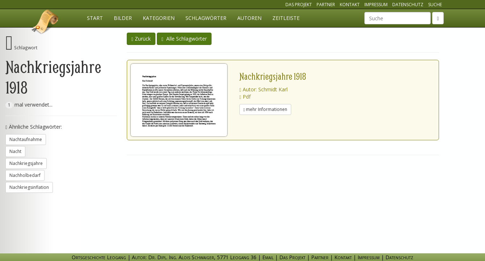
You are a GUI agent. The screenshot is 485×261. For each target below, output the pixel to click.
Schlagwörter (205, 17)
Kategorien (159, 17)
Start (95, 17)
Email (267, 257)
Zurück (141, 38)
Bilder (123, 17)
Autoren (249, 17)
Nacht (15, 151)
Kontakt (350, 4)
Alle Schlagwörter (184, 38)
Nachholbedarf (25, 175)
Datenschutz (407, 4)
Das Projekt (298, 4)
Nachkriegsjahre (26, 163)
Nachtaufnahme (25, 139)
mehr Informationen (265, 109)
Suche (435, 4)
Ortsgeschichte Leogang (45, 23)
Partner (326, 4)
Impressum (376, 4)
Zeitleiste (286, 17)
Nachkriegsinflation (29, 187)
